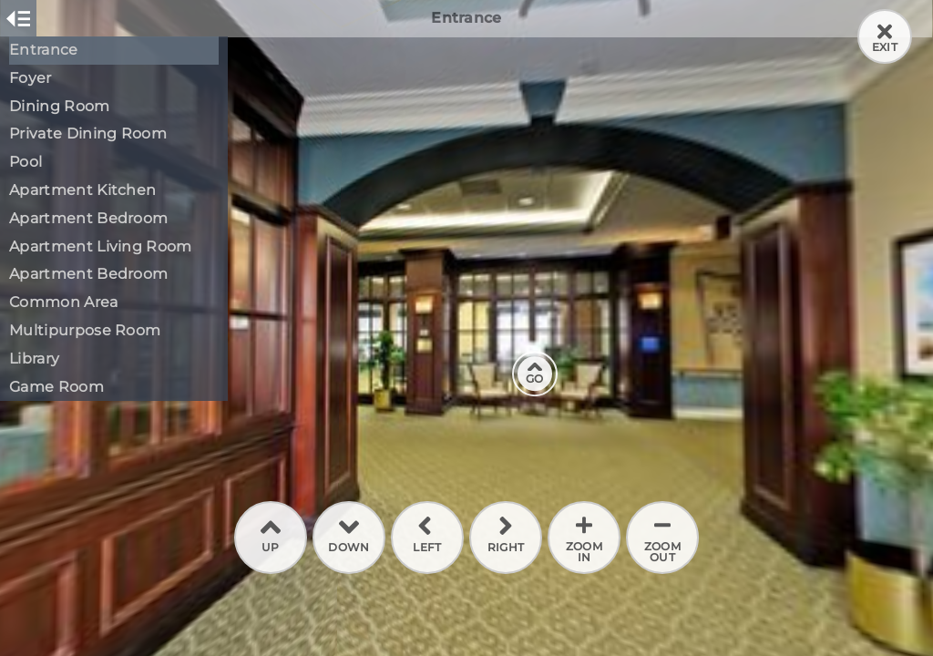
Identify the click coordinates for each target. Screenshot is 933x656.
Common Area (63, 302)
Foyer (30, 78)
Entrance (43, 49)
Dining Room (59, 106)
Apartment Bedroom (88, 218)
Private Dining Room (88, 133)
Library (34, 358)
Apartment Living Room (100, 246)
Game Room (56, 386)
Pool (25, 161)
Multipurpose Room (84, 330)
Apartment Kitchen (82, 190)
